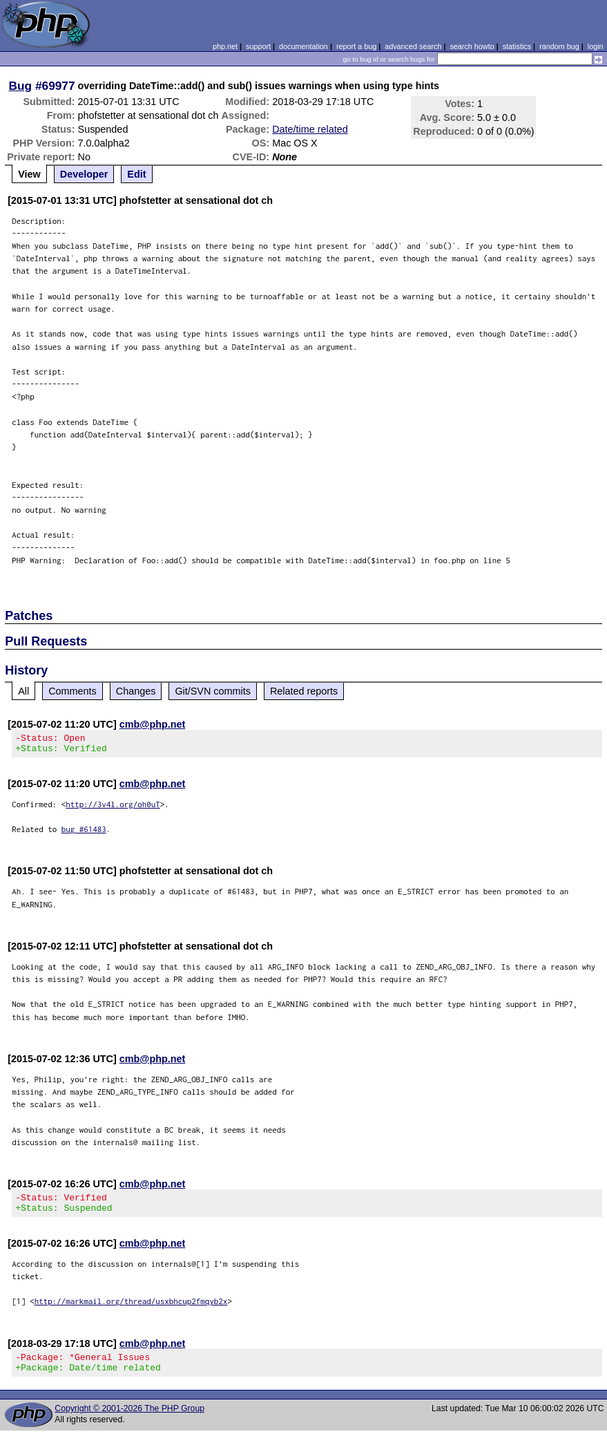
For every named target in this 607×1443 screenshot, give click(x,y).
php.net (225, 46)
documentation (303, 46)
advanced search (413, 46)
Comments (72, 691)
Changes (136, 691)
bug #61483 (83, 833)
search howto (472, 46)
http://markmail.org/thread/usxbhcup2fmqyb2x (131, 1309)
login (596, 46)
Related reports (304, 691)
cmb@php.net (152, 724)
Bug (20, 86)
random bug (559, 46)
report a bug (356, 46)
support (258, 46)
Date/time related (310, 129)
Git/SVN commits (213, 691)
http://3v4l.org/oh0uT (113, 808)
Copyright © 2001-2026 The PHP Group (129, 1421)
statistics (517, 46)
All (23, 691)
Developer (84, 174)
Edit (136, 174)
